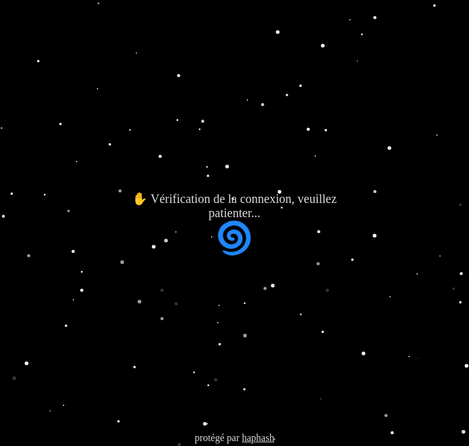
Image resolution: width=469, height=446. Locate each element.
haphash (258, 437)
